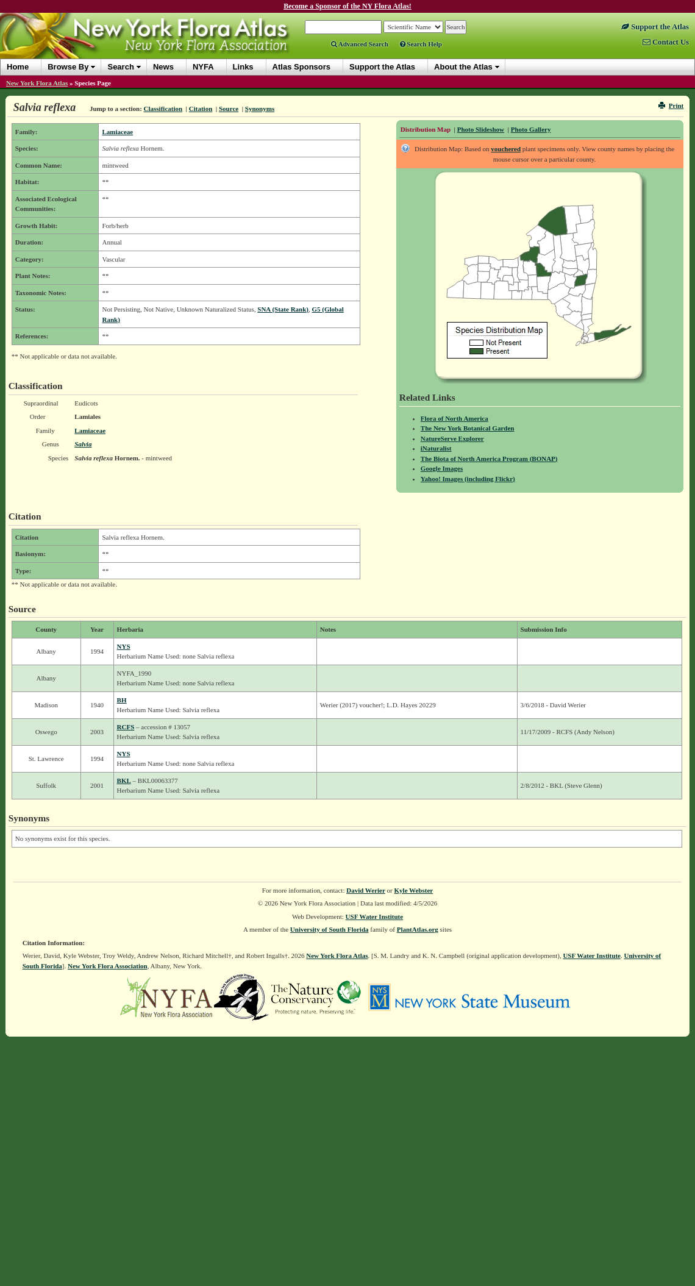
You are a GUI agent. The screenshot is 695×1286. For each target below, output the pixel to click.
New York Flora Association (108, 966)
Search (120, 66)
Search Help (421, 44)
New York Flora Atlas (37, 83)
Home (18, 66)
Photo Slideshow (480, 129)
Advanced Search (359, 44)
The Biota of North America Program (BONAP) (489, 458)
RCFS (126, 727)
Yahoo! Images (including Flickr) (468, 478)
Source (228, 108)
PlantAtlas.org (417, 929)
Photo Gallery (531, 129)
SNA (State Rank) (282, 309)
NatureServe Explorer (452, 438)
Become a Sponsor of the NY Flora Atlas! (347, 6)
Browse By (68, 66)
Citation (201, 108)
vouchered (506, 148)
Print (670, 105)
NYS (123, 646)
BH (122, 700)
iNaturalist (436, 448)
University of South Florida (329, 929)
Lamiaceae (117, 131)
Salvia (82, 444)
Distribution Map (426, 129)
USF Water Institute (375, 916)
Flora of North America (454, 418)
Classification (163, 108)
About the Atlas (463, 66)
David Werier (365, 890)
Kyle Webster (413, 890)
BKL (124, 780)
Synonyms (259, 108)
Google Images (442, 468)
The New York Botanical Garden (468, 428)
